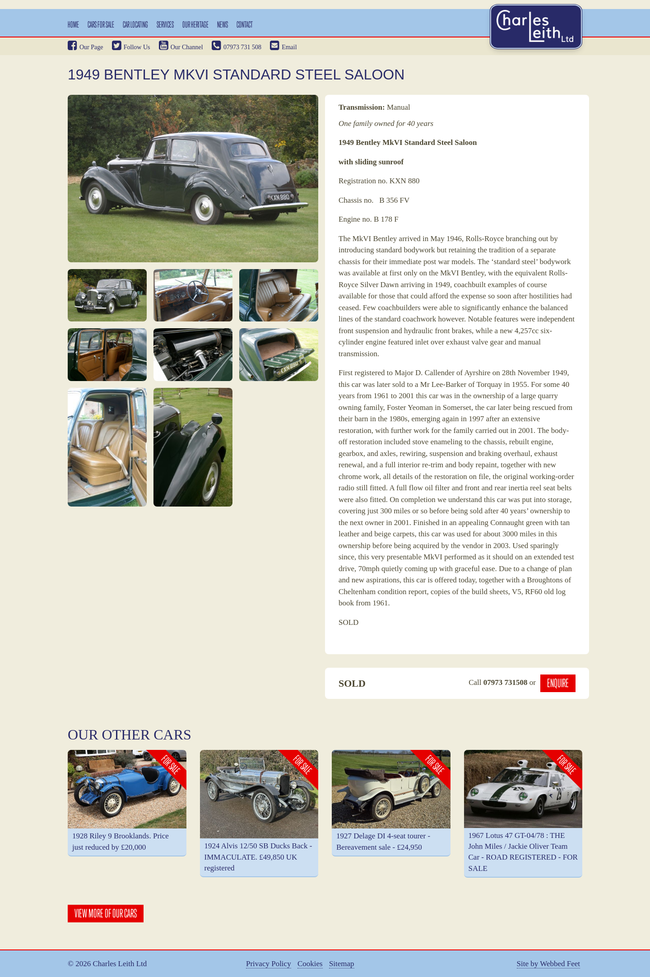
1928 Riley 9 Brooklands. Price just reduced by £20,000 (120, 841)
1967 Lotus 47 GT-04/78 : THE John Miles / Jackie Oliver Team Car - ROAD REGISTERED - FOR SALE (523, 852)
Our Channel (181, 47)
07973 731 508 (236, 47)
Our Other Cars (129, 734)
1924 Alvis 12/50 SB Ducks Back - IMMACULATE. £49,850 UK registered (258, 857)
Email (283, 47)
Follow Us (131, 47)
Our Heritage (195, 24)
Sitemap (341, 964)
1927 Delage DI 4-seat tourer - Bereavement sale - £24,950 (383, 841)
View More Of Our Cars (105, 913)
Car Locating (135, 24)
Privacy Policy (268, 964)
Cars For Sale (101, 24)
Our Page (85, 47)
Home (73, 24)
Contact (245, 24)
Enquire (558, 683)
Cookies (310, 964)
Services (165, 24)
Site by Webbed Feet (548, 964)
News (222, 24)
